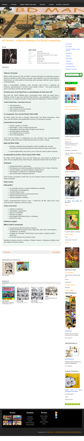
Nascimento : (31, 56)
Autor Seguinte (56, 252)
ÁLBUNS (51, 4)
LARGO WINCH (69, 272)
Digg (66, 99)
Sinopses (30, 421)
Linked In (75, 96)
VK (66, 102)
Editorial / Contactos (62, 4)
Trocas (44, 424)
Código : (30, 52)
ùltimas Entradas (30, 424)
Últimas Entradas (30, 422)
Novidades (30, 417)
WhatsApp (69, 102)
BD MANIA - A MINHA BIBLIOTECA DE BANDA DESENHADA (64, 432)
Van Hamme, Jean (70, 284)
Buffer (78, 99)
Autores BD (44, 418)
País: (29, 60)
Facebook (66, 96)
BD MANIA (4, 4)
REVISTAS (42, 4)
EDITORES (69, 58)
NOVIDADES (69, 64)
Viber (72, 102)
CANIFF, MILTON (32, 50)
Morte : (30, 61)
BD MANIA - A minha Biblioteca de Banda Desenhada (31, 40)
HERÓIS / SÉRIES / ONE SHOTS (28, 4)
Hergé (66, 242)
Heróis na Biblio (44, 416)
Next (82, 21)
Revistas (44, 420)
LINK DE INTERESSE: (71, 106)
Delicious (75, 99)
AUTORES (13, 4)
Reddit (69, 99)
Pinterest (72, 96)
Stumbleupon (72, 99)
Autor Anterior (6, 252)
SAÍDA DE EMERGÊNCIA (72, 109)
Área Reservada (70, 66)
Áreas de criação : (32, 55)
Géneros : (30, 63)
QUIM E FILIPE (69, 234)
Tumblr (78, 96)
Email (75, 102)
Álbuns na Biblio (44, 422)
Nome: (29, 53)
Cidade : (30, 58)
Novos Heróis (30, 419)
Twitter (69, 96)
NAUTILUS (68, 139)
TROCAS (68, 61)
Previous (1, 21)
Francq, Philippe (69, 290)
